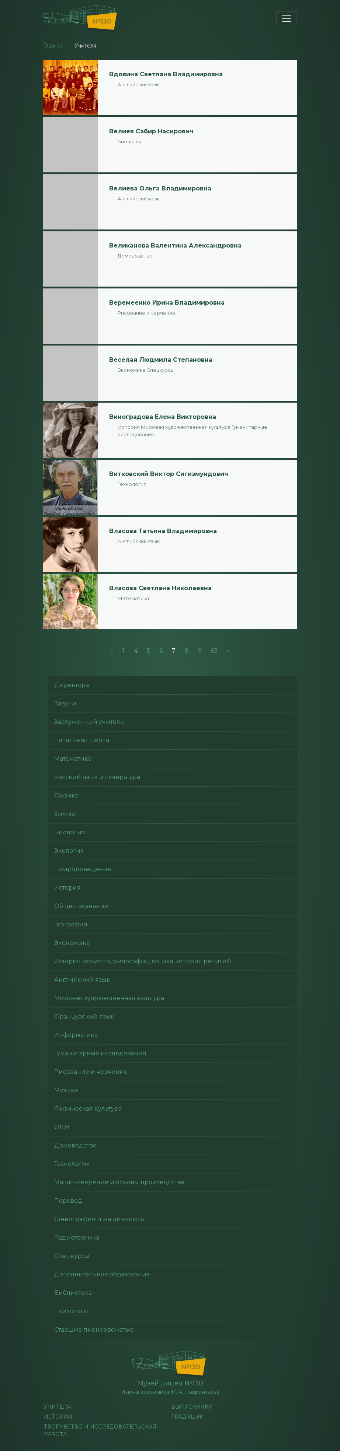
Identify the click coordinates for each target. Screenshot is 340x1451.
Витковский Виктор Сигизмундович (168, 473)
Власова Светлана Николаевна (160, 588)
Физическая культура (88, 1108)
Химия (64, 813)
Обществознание (81, 906)
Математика (133, 598)
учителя (57, 1406)
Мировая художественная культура (185, 427)
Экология (69, 850)
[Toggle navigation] (286, 18)
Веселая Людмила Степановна (160, 359)
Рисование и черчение (147, 313)
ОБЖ (62, 1127)
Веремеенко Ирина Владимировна (167, 302)
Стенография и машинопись (99, 1219)
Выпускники (192, 1406)
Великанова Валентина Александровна (175, 245)
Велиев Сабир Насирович (151, 131)
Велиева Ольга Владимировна (160, 188)
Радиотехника (76, 1237)
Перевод (68, 1200)
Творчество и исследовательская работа (100, 1430)
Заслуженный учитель (89, 721)
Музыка (66, 1090)
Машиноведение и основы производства (119, 1182)
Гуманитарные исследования (100, 1053)
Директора (71, 684)
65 (214, 650)
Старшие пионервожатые (94, 1329)
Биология (130, 141)
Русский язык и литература (97, 777)
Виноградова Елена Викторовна (162, 416)
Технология (132, 484)
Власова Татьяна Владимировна (163, 531)
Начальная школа (81, 740)
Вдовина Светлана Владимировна (166, 74)
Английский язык (139, 84)
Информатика (76, 1034)
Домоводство (135, 256)
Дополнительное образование (102, 1274)
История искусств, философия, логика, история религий (142, 961)
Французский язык (84, 1016)
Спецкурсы (160, 370)
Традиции (187, 1416)
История (129, 427)
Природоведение (82, 869)
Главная (53, 45)
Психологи (71, 1311)
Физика (66, 795)
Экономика (131, 370)
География (70, 924)
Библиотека (73, 1292)
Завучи (65, 703)
